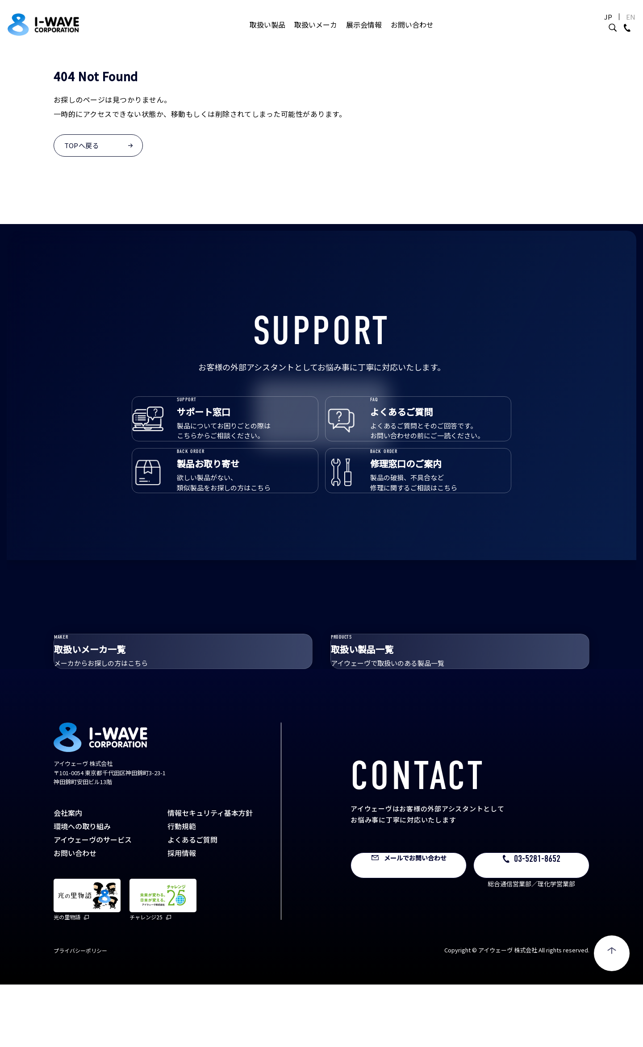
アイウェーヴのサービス (93, 902)
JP (587, 25)
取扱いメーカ (315, 33)
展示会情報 (364, 33)
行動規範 (181, 888)
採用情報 (181, 915)
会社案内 (68, 875)
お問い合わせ (412, 33)
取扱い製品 (267, 33)
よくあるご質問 (192, 902)
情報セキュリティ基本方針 (210, 875)
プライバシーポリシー (80, 1013)
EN (609, 25)
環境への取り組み (82, 888)
